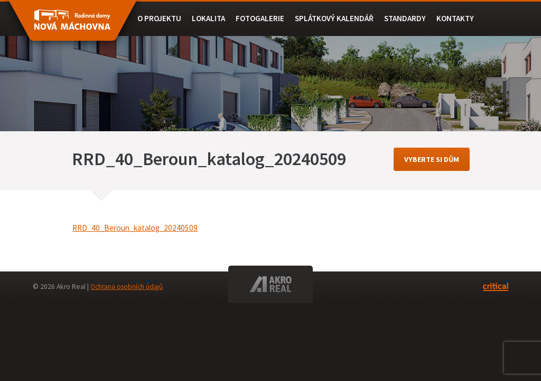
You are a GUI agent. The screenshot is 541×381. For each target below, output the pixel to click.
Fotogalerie (260, 18)
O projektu (159, 18)
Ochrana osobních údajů (126, 286)
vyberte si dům (431, 159)
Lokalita (208, 18)
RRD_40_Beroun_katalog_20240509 (135, 228)
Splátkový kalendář (334, 18)
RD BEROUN (72, 25)
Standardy (405, 18)
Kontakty (455, 18)
